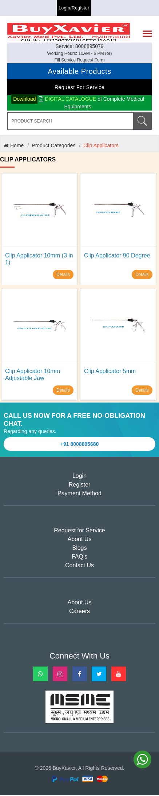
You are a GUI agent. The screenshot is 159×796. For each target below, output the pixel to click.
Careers (79, 612)
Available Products (79, 72)
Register (80, 485)
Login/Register (74, 8)
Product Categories (53, 146)
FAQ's (79, 557)
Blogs (79, 548)
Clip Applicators (101, 146)
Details (63, 275)
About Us (80, 540)
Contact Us (79, 566)
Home (14, 146)
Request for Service (79, 88)
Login (79, 476)
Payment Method (79, 494)
